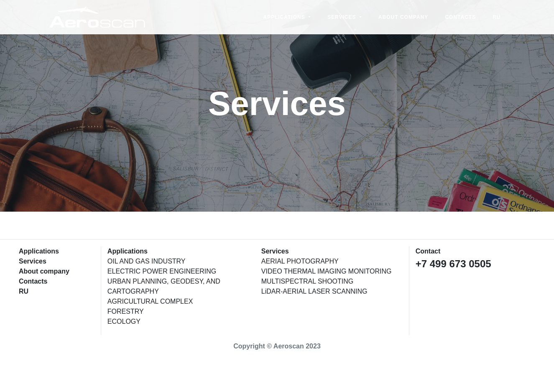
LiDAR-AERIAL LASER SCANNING (314, 291)
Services (342, 18)
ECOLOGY (123, 321)
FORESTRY (125, 311)
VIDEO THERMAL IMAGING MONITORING (326, 271)
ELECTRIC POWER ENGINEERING (161, 271)
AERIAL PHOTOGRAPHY (300, 261)
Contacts (460, 18)
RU (496, 18)
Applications (285, 18)
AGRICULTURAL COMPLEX (150, 301)
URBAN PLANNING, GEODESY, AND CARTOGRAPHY (163, 286)
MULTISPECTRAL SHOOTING (307, 281)
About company (403, 18)
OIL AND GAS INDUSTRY (146, 261)
